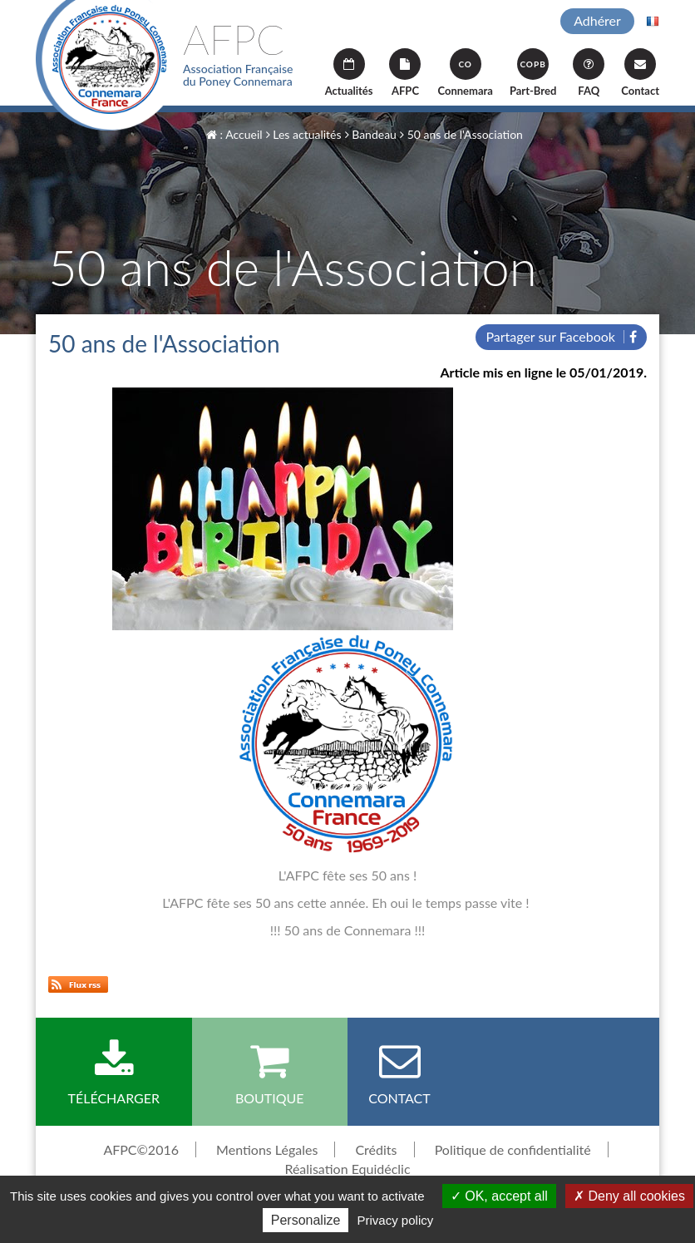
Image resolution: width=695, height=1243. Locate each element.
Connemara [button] (464, 72)
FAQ (588, 72)
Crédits (376, 1149)
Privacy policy (395, 1220)
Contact (640, 72)
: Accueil (234, 134)
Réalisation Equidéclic (347, 1168)
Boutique (270, 1072)
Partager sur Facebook (561, 336)
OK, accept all (499, 1196)
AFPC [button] (405, 72)
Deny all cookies (629, 1196)
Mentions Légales (267, 1149)
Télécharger (114, 1072)
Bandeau (371, 134)
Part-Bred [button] (533, 72)
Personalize (306, 1220)
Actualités (349, 72)
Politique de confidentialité (513, 1149)
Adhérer (597, 20)
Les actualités (304, 134)
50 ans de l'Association (461, 134)
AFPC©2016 (141, 1149)
